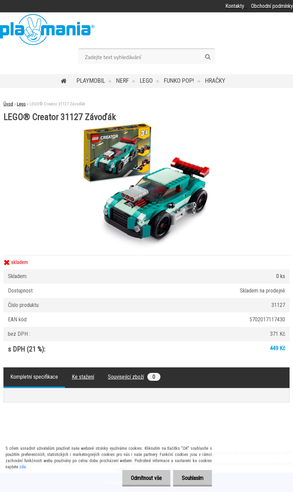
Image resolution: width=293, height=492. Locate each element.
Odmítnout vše (146, 478)
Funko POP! (179, 80)
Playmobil (91, 80)
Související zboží (134, 377)
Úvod (8, 103)
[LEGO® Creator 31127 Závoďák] (146, 124)
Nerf (122, 80)
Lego (146, 80)
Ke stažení (83, 377)
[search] (208, 57)
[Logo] (47, 29)
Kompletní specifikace (34, 377)
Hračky (215, 80)
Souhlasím (192, 478)
